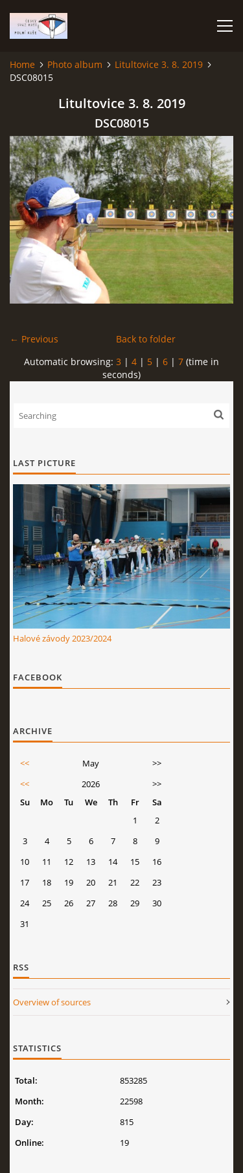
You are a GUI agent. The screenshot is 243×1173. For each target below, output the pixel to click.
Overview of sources (52, 1002)
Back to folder (146, 339)
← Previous (34, 339)
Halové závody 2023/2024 (62, 638)
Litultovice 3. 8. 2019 (159, 64)
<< (24, 763)
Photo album (74, 64)
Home (22, 64)
